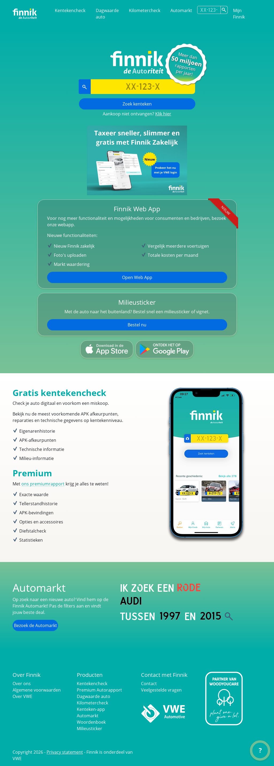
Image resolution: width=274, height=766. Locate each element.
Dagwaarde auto (107, 13)
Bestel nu (137, 325)
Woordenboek (91, 722)
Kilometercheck (144, 10)
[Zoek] (229, 616)
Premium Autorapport (99, 690)
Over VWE (22, 696)
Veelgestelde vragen (161, 690)
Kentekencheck (70, 10)
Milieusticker (89, 728)
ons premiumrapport (42, 484)
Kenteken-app (91, 709)
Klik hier (163, 114)
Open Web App (137, 277)
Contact (149, 683)
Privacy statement (65, 752)
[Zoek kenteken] (224, 10)
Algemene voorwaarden (37, 690)
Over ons (22, 683)
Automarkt (181, 10)
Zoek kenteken (137, 104)
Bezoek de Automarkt (35, 625)
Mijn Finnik (239, 13)
